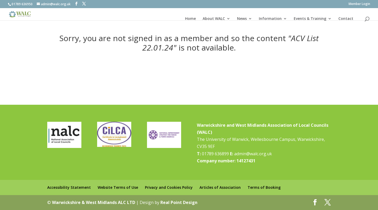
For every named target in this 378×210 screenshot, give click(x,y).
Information (270, 18)
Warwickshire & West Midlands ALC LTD (93, 202)
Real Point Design (178, 202)
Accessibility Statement (69, 187)
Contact (345, 18)
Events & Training (310, 18)
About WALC (214, 18)
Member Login (359, 4)
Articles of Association (220, 187)
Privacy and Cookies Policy (169, 187)
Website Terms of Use (118, 187)
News (242, 18)
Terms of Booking (264, 187)
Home (190, 18)
